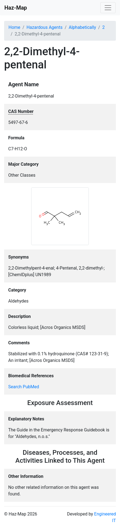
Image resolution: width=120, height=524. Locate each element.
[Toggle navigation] (108, 7)
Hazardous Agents (44, 27)
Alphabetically (82, 27)
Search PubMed (23, 386)
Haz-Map (15, 7)
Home (14, 27)
